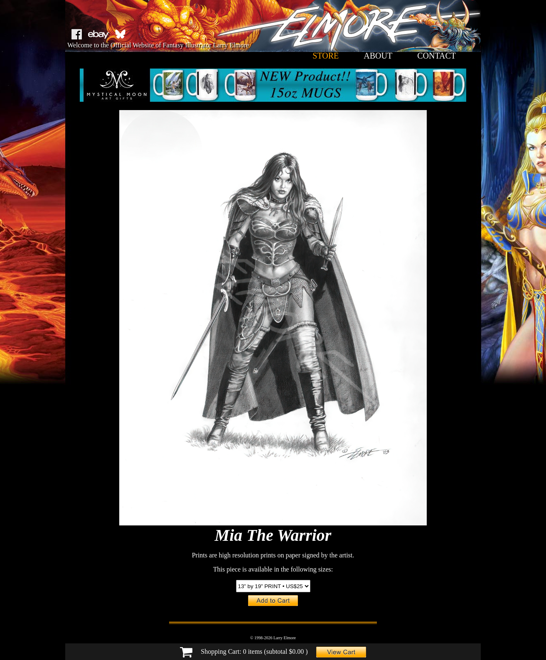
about (378, 55)
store (325, 55)
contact (436, 55)
